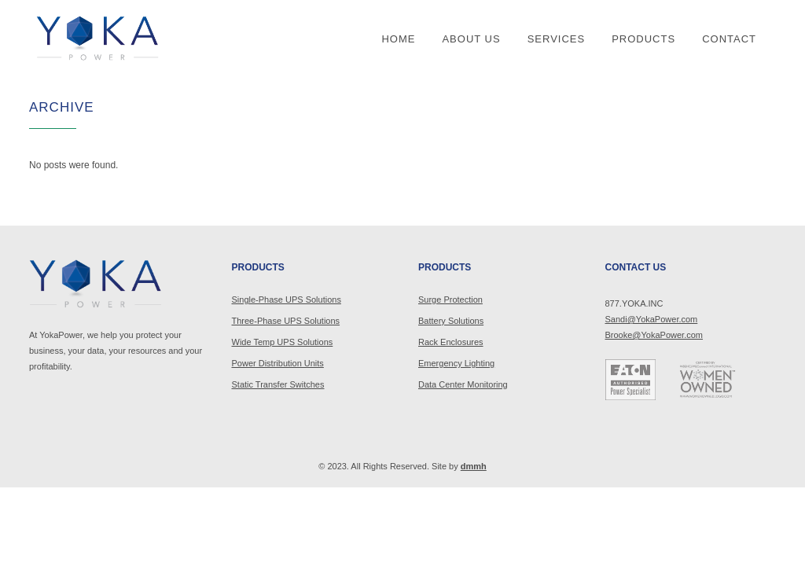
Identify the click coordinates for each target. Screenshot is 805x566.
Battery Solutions (450, 321)
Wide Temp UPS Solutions (282, 342)
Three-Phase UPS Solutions (286, 321)
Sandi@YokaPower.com (651, 319)
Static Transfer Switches (278, 384)
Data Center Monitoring (463, 384)
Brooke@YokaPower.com (654, 335)
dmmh (474, 466)
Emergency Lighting (456, 363)
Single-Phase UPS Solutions (286, 299)
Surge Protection (450, 299)
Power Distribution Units (278, 363)
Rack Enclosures (450, 342)
